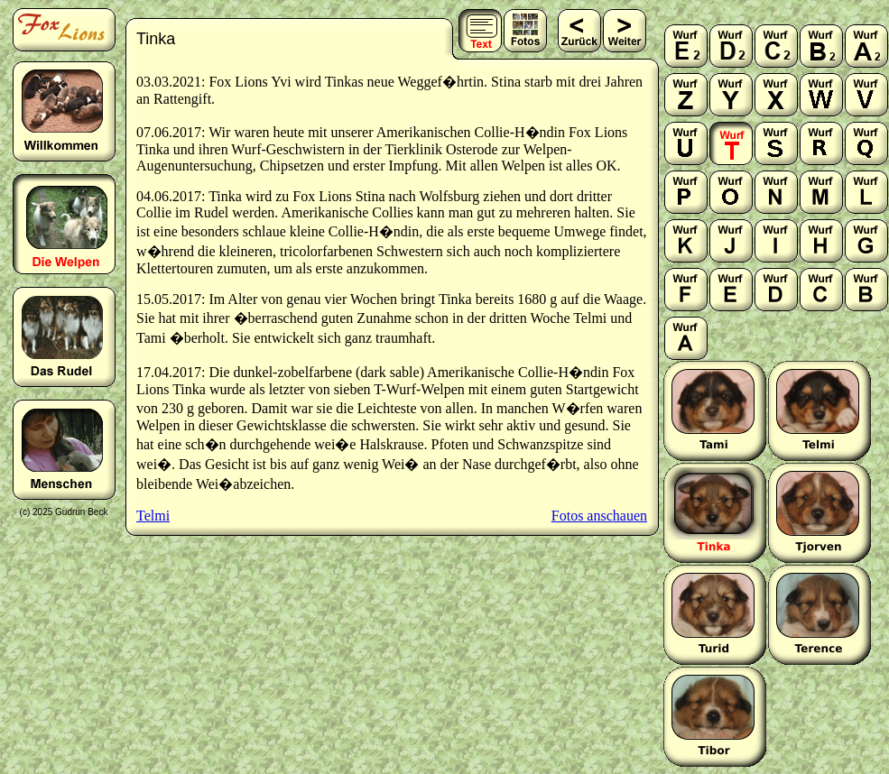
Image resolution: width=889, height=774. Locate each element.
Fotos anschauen (599, 515)
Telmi (153, 515)
